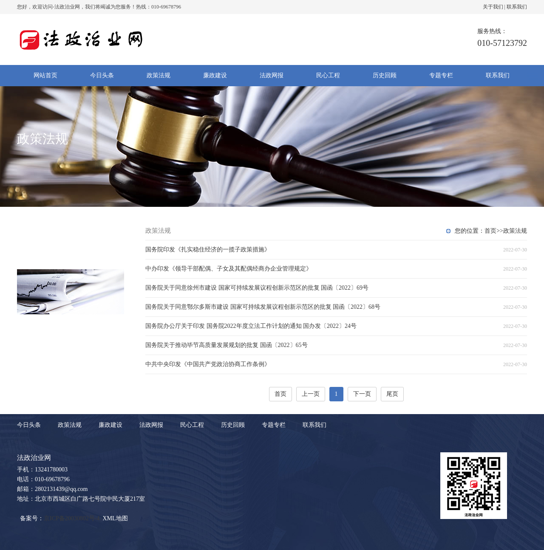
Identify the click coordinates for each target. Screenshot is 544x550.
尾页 (392, 394)
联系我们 (517, 7)
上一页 (311, 394)
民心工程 (328, 75)
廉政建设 (215, 75)
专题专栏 (441, 75)
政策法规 (158, 75)
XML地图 (115, 518)
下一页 (362, 394)
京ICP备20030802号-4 (71, 518)
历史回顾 (385, 75)
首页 (490, 231)
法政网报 (271, 75)
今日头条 (102, 75)
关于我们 (493, 7)
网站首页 (45, 75)
